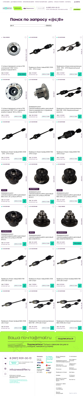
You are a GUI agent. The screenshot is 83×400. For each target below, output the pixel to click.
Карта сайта (73, 393)
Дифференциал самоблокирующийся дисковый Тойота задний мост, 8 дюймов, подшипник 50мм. (41, 109)
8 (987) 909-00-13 (52, 7)
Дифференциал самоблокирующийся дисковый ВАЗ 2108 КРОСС (41, 237)
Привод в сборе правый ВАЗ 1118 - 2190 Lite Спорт (69, 279)
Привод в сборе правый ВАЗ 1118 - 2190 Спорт (41, 152)
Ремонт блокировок (41, 1)
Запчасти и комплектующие (61, 365)
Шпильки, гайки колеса (61, 384)
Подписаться (65, 339)
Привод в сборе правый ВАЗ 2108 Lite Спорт (13, 322)
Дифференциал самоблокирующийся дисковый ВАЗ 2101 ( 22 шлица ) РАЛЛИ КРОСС (13, 237)
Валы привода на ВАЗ (60, 357)
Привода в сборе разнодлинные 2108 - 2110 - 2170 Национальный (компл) (69, 68)
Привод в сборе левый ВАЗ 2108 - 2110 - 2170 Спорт (41, 68)
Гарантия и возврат (28, 1)
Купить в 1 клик (45, 74)
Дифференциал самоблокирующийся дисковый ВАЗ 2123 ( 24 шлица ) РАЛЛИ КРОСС (41, 194)
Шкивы (58, 375)
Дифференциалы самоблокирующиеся (61, 361)
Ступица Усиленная (59, 388)
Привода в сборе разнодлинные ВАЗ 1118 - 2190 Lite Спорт (41, 322)
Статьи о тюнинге (59, 1)
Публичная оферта (15, 382)
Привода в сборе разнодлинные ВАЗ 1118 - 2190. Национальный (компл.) (69, 110)
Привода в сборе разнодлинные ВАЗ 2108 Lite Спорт (69, 322)
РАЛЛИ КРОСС (34, 189)
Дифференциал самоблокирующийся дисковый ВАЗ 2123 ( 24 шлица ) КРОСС (13, 194)
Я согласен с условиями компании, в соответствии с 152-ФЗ (17, 345)
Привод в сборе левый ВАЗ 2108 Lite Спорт (41, 279)
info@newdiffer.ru (20, 370)
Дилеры (50, 1)
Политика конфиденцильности (18, 379)
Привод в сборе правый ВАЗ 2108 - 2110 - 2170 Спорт (13, 152)
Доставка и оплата (16, 1)
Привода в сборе (61, 372)
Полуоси (58, 369)
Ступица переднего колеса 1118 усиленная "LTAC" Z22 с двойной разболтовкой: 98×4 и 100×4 (13, 110)
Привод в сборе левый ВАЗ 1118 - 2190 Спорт (68, 152)
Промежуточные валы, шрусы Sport (61, 379)
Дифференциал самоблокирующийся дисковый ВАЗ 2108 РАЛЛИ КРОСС (69, 237)
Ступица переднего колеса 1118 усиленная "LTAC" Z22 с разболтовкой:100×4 (13, 68)
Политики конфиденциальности (17, 345)
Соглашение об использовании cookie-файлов (18, 381)
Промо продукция (59, 393)
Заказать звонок (14, 363)
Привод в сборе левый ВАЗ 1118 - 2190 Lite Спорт (13, 279)
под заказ (22, 74)
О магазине (6, 1)
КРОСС (4, 190)
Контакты (68, 1)
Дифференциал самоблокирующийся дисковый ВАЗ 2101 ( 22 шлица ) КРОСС (69, 194)
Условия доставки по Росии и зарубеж (49, 359)
